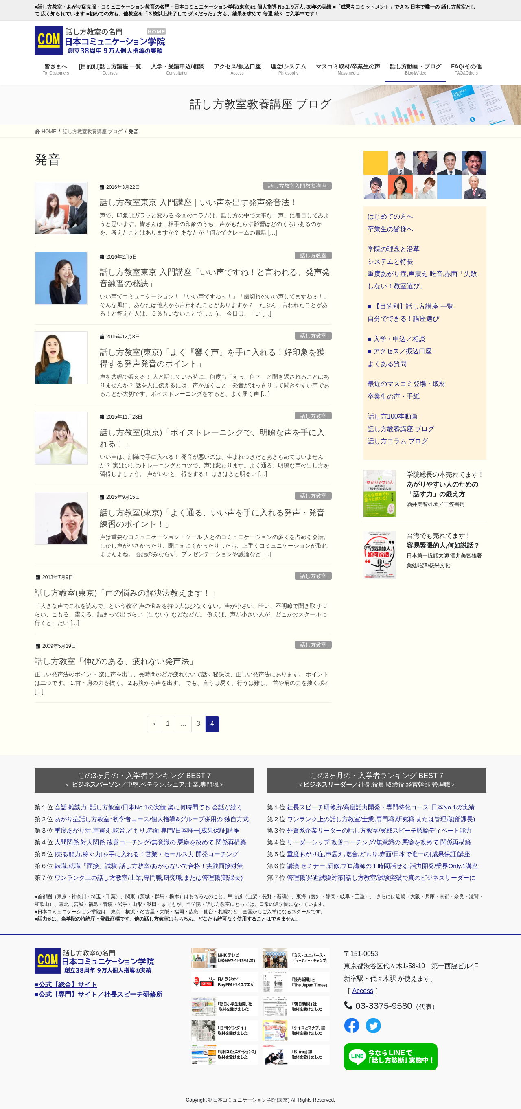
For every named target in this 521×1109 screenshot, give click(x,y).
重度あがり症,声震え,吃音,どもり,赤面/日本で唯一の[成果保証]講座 (378, 853)
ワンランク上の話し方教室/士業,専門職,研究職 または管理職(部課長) (381, 818)
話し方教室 (313, 255)
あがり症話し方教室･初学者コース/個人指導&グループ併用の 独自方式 (152, 818)
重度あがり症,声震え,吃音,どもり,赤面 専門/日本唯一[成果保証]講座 (147, 830)
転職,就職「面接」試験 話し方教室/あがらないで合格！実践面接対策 (149, 865)
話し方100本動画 (393, 416)
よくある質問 (387, 363)
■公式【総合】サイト (66, 984)
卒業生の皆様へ (390, 229)
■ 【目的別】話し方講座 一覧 (410, 306)
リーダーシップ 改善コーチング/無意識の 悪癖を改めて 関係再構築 (379, 842)
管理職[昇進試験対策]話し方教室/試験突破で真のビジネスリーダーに (381, 877)
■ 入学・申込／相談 (396, 338)
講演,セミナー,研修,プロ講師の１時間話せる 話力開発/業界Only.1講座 (382, 865)
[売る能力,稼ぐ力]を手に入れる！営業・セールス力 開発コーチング (147, 853)
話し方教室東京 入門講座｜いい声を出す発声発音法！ (199, 202)
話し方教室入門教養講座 (297, 186)
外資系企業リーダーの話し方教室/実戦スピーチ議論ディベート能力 (379, 830)
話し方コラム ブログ (398, 441)
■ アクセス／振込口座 (400, 351)
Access (362, 990)
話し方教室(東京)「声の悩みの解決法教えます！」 (127, 592)
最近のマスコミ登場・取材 (407, 383)
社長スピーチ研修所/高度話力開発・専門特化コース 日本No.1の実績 (381, 807)
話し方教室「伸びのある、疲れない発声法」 (116, 661)
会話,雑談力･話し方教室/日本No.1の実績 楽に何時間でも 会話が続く (149, 807)
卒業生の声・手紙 (394, 396)
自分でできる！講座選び (403, 318)
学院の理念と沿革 (394, 248)
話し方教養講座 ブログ (401, 428)
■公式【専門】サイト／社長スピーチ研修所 (98, 994)
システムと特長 (390, 261)
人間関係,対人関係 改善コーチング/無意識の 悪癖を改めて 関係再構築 (150, 842)
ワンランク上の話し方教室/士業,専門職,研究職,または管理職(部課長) (149, 877)
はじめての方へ (390, 216)
